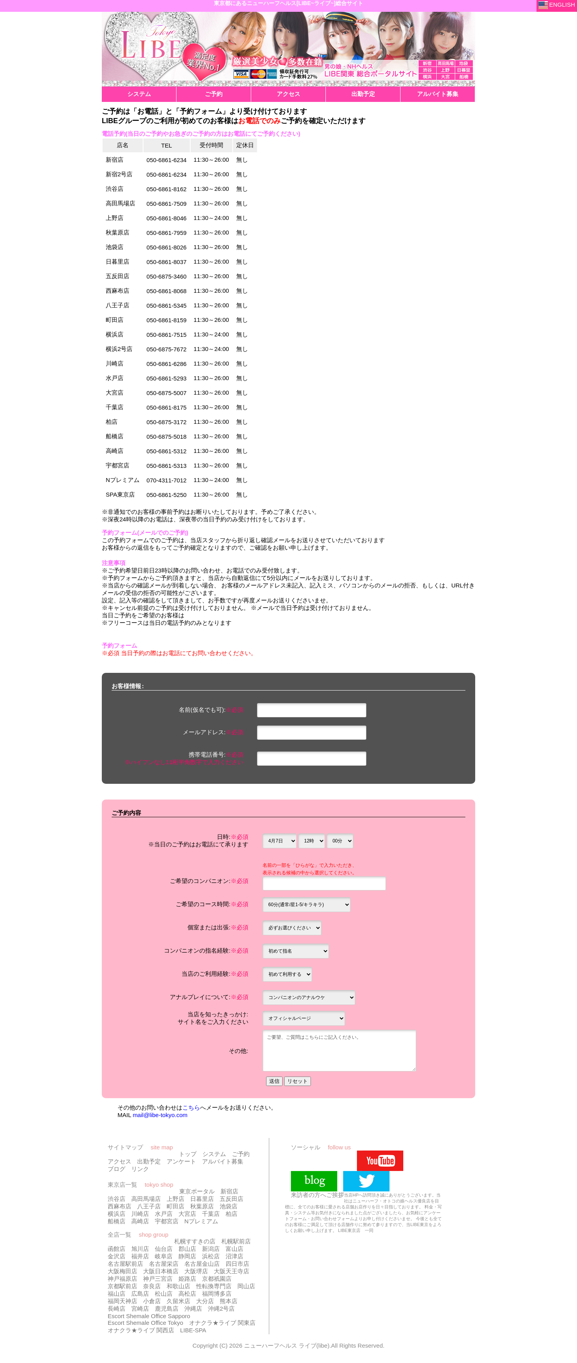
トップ (188, 1155)
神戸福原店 (122, 1280)
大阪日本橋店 (160, 1272)
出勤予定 (149, 1163)
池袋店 (228, 1207)
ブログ (116, 1170)
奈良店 (152, 1287)
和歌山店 (178, 1287)
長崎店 (116, 1310)
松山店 (164, 1295)
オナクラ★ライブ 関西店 (141, 1331)
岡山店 (246, 1287)
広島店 (140, 1295)
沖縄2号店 (221, 1310)
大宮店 (187, 1215)
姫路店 (187, 1280)
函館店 (116, 1250)
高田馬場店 (146, 1200)
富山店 (234, 1250)
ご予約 (241, 1155)
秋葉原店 (202, 1207)
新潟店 (211, 1250)
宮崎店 (140, 1310)
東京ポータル (197, 1192)
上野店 (175, 1200)
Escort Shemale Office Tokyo (145, 1324)
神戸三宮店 (158, 1280)
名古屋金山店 (202, 1265)
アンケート (181, 1163)
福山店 (116, 1295)
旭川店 (140, 1250)
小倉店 (152, 1302)
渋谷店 (116, 1200)
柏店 (231, 1215)
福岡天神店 (122, 1302)
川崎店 (140, 1215)
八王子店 (149, 1207)
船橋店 (116, 1222)
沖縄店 (193, 1310)
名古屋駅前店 (125, 1265)
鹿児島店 (166, 1310)
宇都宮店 (166, 1222)
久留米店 (178, 1302)
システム (214, 1155)
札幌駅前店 (236, 1242)
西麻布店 (119, 1207)
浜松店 (211, 1257)
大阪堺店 (196, 1272)
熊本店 (228, 1302)
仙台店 (164, 1250)
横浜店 (116, 1215)
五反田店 (231, 1200)
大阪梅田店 (122, 1272)
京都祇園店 (217, 1280)
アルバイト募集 (222, 1163)
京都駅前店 (122, 1287)
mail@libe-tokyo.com (160, 1116)
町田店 (175, 1207)
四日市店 (237, 1265)
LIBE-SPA (193, 1331)
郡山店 (187, 1250)
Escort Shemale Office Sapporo (149, 1317)
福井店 (140, 1257)
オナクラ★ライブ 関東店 (222, 1324)
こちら (191, 1109)
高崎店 (140, 1222)
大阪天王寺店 (231, 1272)
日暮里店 (202, 1200)
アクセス (119, 1163)
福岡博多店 (217, 1295)
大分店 (205, 1302)
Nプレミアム (201, 1222)
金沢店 (116, 1257)
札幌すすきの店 (194, 1242)
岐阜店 (164, 1257)
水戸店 (164, 1215)
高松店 (187, 1295)
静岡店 (187, 1257)
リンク (140, 1170)
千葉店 (211, 1215)
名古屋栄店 (163, 1265)
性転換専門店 (214, 1287)
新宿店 (229, 1192)
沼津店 (234, 1257)
